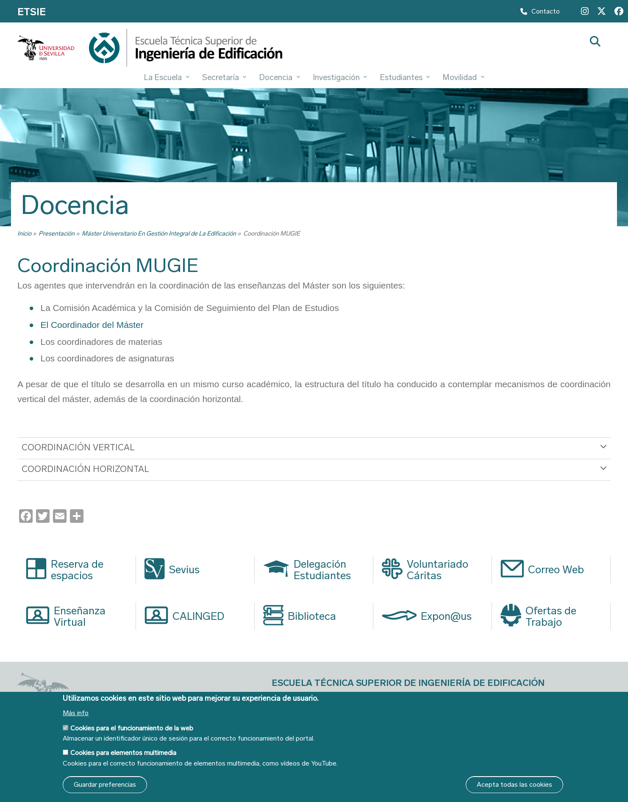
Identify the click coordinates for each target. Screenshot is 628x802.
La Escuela (166, 77)
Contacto (540, 13)
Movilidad (463, 77)
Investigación (340, 77)
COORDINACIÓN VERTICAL (316, 450)
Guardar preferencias (105, 784)
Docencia (279, 77)
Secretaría (224, 77)
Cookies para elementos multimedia (123, 753)
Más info (76, 713)
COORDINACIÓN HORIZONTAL (316, 471)
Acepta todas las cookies (514, 784)
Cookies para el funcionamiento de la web (131, 728)
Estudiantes (405, 77)
